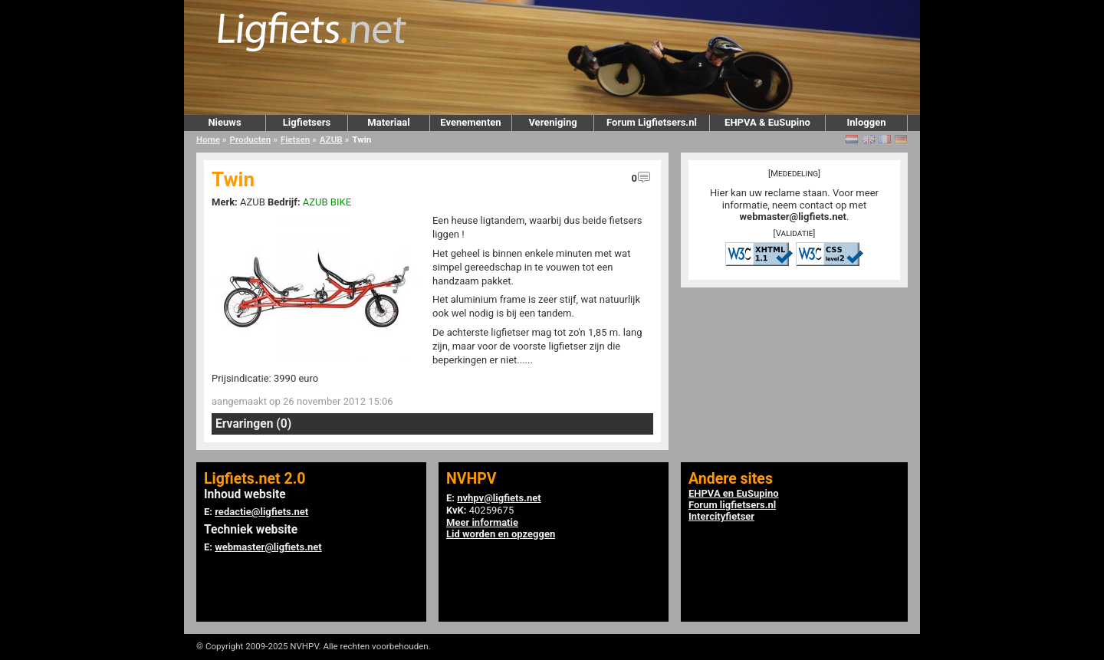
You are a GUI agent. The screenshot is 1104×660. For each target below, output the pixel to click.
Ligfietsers (306, 122)
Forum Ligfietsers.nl (651, 122)
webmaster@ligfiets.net (793, 216)
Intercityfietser (721, 516)
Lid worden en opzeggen (500, 534)
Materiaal (388, 122)
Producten (250, 139)
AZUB (331, 139)
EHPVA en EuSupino (733, 493)
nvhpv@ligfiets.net (498, 498)
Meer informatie (482, 522)
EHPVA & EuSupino (767, 122)
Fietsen (295, 139)
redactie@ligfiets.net (261, 511)
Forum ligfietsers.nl (732, 505)
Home (208, 139)
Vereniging (552, 122)
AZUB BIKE (327, 202)
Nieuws (224, 122)
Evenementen (470, 122)
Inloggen (866, 122)
